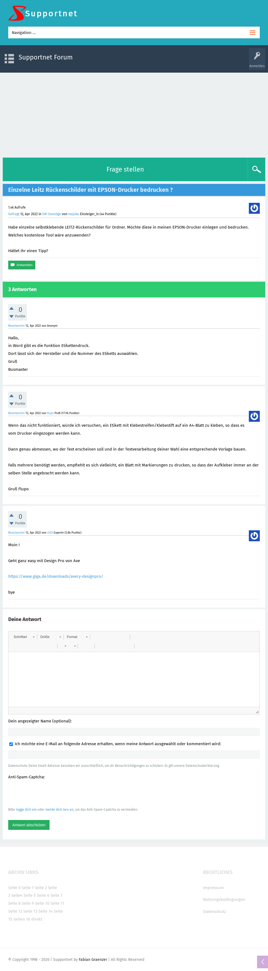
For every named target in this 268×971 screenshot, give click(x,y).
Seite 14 (45, 911)
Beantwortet (16, 326)
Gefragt (13, 214)
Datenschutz (214, 911)
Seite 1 (28, 887)
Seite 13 (30, 911)
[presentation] (49, 793)
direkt (36, 919)
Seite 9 (28, 903)
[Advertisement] (134, 113)
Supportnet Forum (46, 57)
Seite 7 (56, 895)
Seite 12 (15, 911)
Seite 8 (14, 903)
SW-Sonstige (51, 214)
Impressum (213, 887)
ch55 (50, 532)
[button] (24, 637)
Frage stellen (125, 169)
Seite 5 (30, 895)
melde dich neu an (59, 809)
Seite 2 (41, 887)
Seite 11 (57, 903)
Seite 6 (43, 895)
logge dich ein (26, 809)
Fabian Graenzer (93, 959)
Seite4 (16, 895)
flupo (50, 413)
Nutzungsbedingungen (224, 899)
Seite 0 (14, 887)
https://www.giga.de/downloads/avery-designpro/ (55, 576)
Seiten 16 (21, 919)
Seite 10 (42, 903)
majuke (73, 214)
